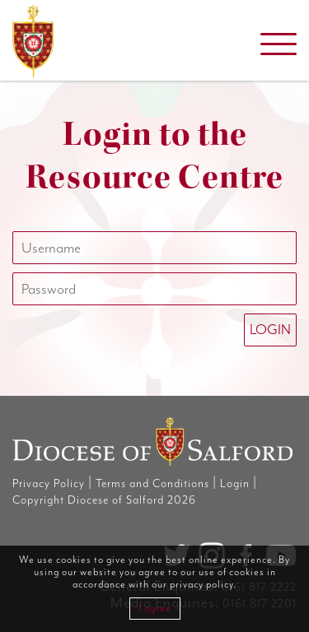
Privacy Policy (48, 483)
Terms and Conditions (152, 483)
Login (235, 483)
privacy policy (201, 585)
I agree (154, 608)
